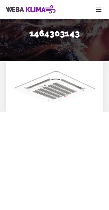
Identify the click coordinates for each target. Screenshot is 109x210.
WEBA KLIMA (13, 2)
